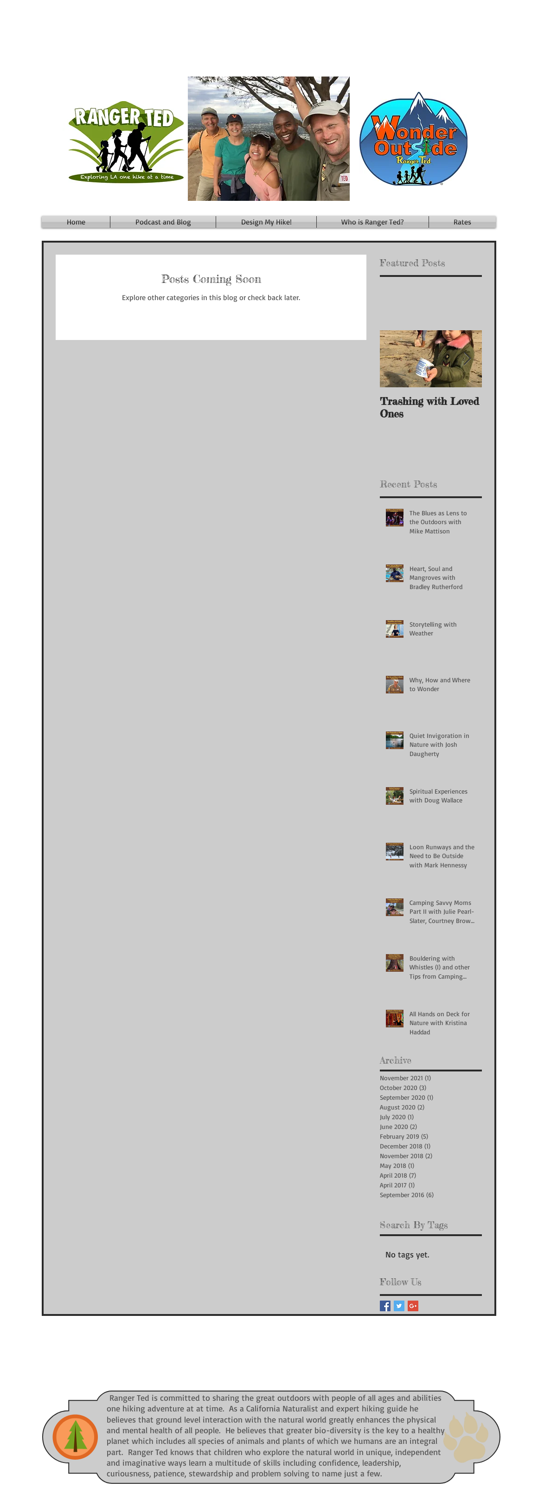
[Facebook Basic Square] (385, 1306)
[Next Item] (467, 359)
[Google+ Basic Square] (413, 1306)
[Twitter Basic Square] (399, 1306)
